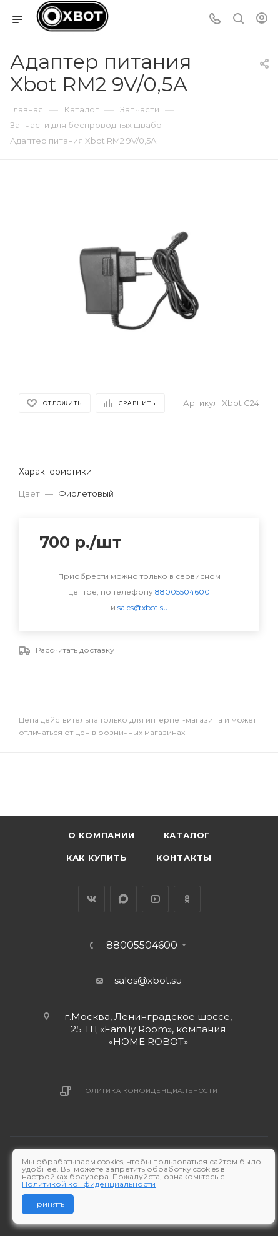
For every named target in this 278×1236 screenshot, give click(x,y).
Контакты (184, 858)
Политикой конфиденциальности (89, 1184)
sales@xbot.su (142, 607)
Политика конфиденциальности (149, 1091)
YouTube (155, 899)
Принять (47, 1204)
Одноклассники (187, 899)
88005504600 (182, 591)
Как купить (96, 858)
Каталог (187, 835)
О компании (101, 835)
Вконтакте (91, 899)
